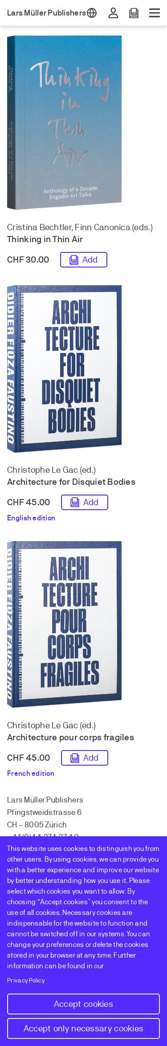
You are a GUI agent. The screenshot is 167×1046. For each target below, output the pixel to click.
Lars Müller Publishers (46, 12)
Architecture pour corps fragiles (70, 737)
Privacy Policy (26, 980)
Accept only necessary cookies (84, 1028)
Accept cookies (83, 1004)
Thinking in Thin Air (45, 239)
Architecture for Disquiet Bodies (71, 482)
